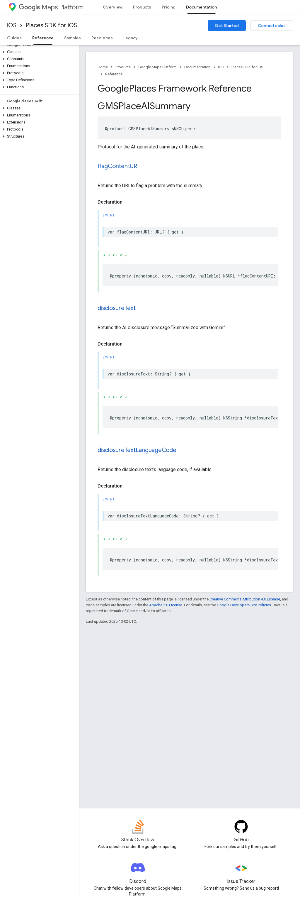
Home (103, 67)
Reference (113, 74)
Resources (102, 37)
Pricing (168, 7)
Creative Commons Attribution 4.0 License (244, 599)
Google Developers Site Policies (244, 605)
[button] (38, 51)
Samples (72, 37)
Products (142, 7)
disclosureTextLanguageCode (137, 450)
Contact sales (272, 25)
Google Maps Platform (157, 67)
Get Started (227, 25)
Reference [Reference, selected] (43, 37)
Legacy (130, 37)
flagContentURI (118, 166)
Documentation (197, 67)
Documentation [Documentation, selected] (201, 7)
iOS (11, 25)
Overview (112, 7)
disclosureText (117, 308)
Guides (14, 37)
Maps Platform (51, 7)
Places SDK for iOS (51, 25)
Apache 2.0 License (165, 605)
